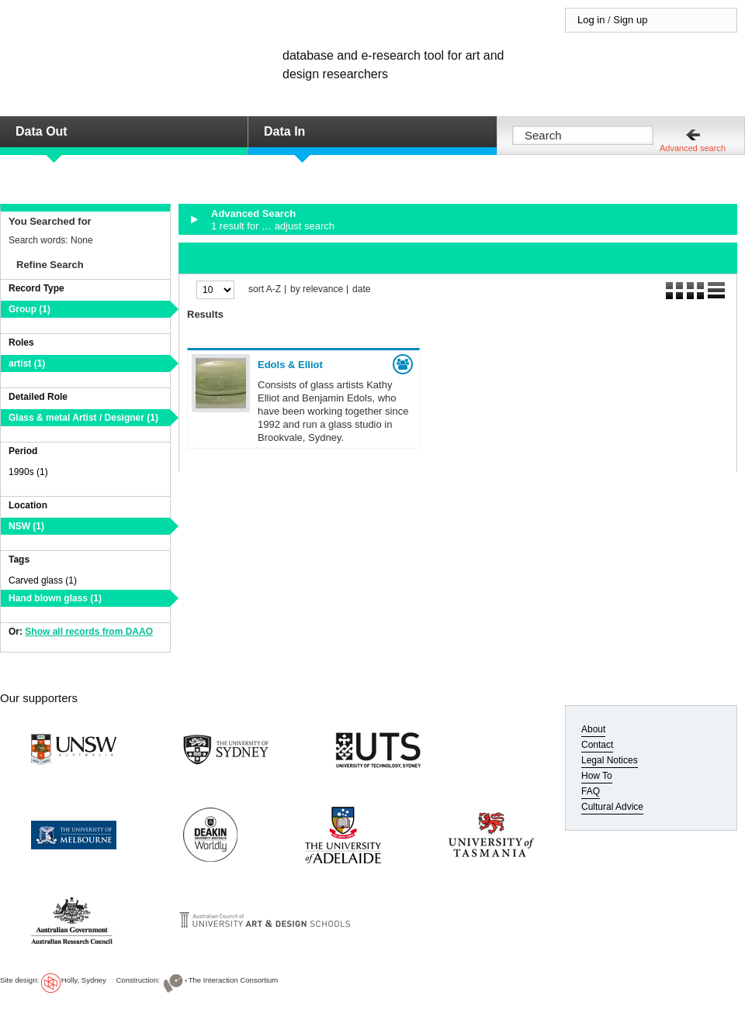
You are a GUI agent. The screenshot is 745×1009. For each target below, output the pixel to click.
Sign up (630, 20)
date (361, 289)
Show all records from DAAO (89, 631)
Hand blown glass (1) (55, 598)
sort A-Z (264, 289)
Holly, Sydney (83, 980)
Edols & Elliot (290, 364)
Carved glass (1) (43, 580)
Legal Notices (609, 760)
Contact (597, 744)
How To (596, 775)
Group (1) (29, 309)
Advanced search (693, 148)
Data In (284, 131)
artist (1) (27, 363)
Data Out (42, 131)
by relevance (316, 289)
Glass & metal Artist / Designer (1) (83, 417)
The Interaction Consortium (234, 980)
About (593, 729)
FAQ (590, 791)
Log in (591, 20)
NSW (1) (26, 526)
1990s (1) (28, 472)
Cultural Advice (612, 806)
